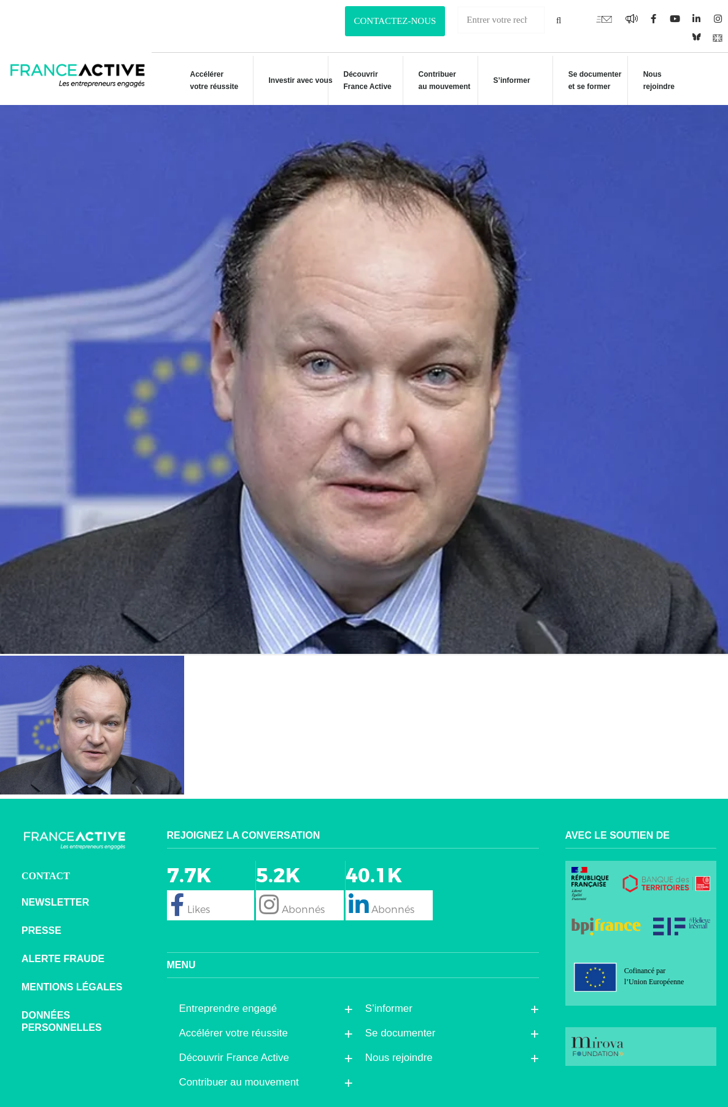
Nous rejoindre (653, 80)
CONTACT (45, 876)
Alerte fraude (62, 959)
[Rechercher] (559, 20)
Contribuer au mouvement (438, 80)
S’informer (505, 82)
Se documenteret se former (589, 80)
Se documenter (403, 1033)
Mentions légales (71, 987)
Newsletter (55, 902)
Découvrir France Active (361, 80)
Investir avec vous (295, 82)
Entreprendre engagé (231, 1009)
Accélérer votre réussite (207, 80)
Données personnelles (61, 1021)
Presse (41, 930)
